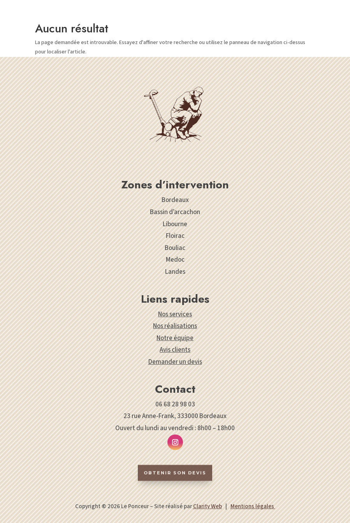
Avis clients (175, 350)
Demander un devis (175, 362)
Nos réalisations (175, 326)
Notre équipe (175, 338)
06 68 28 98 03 (175, 404)
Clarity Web (207, 506)
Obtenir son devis (175, 481)
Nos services (175, 314)
